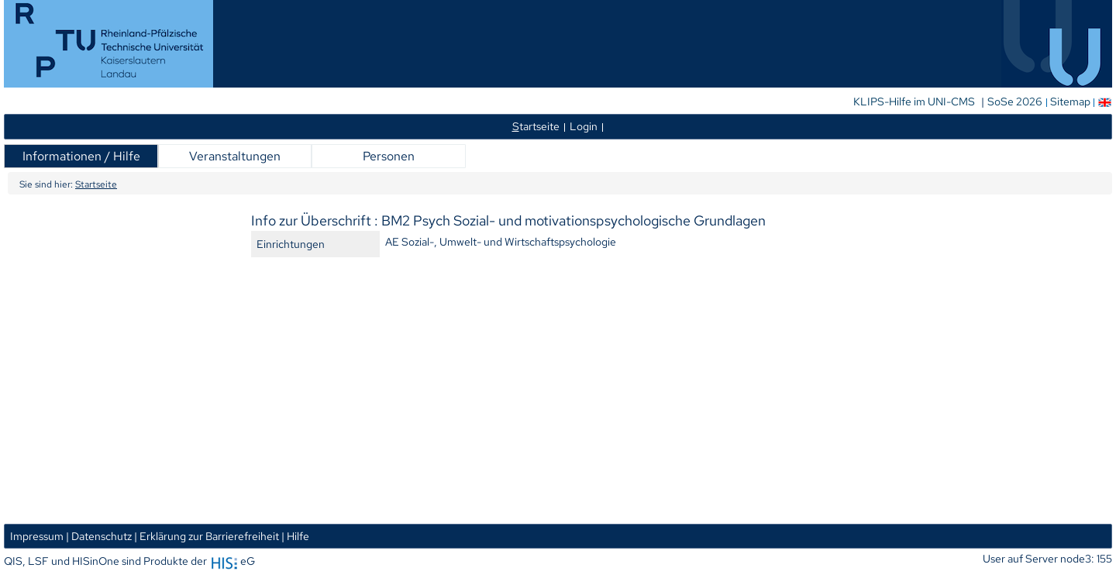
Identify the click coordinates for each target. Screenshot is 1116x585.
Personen (389, 156)
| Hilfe (295, 535)
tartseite (536, 126)
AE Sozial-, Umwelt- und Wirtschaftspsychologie (500, 241)
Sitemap (1070, 101)
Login (584, 126)
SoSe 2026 (1016, 101)
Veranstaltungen (235, 156)
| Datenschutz (99, 535)
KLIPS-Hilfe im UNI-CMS (915, 101)
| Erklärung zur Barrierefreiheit (206, 535)
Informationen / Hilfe (81, 156)
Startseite (96, 184)
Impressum (37, 535)
